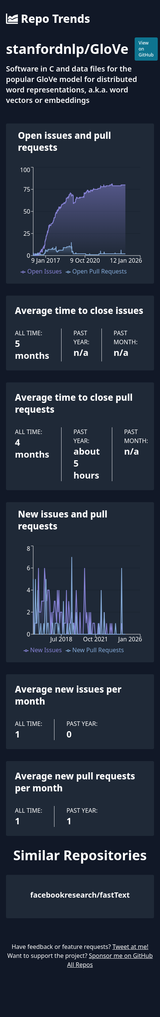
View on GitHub (146, 49)
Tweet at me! (130, 947)
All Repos (80, 965)
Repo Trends (48, 18)
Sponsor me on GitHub (121, 956)
